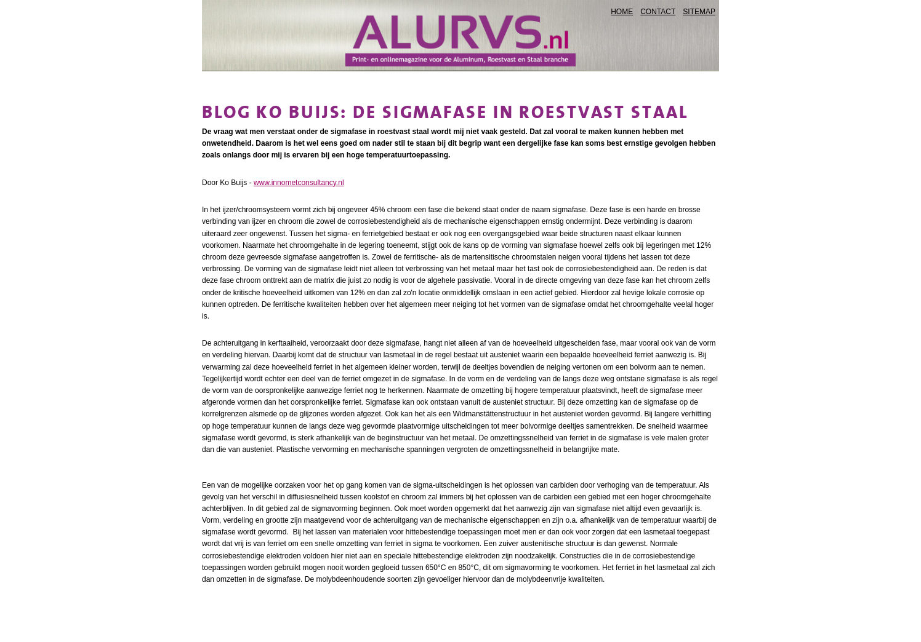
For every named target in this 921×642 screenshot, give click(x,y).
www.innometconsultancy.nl (299, 182)
